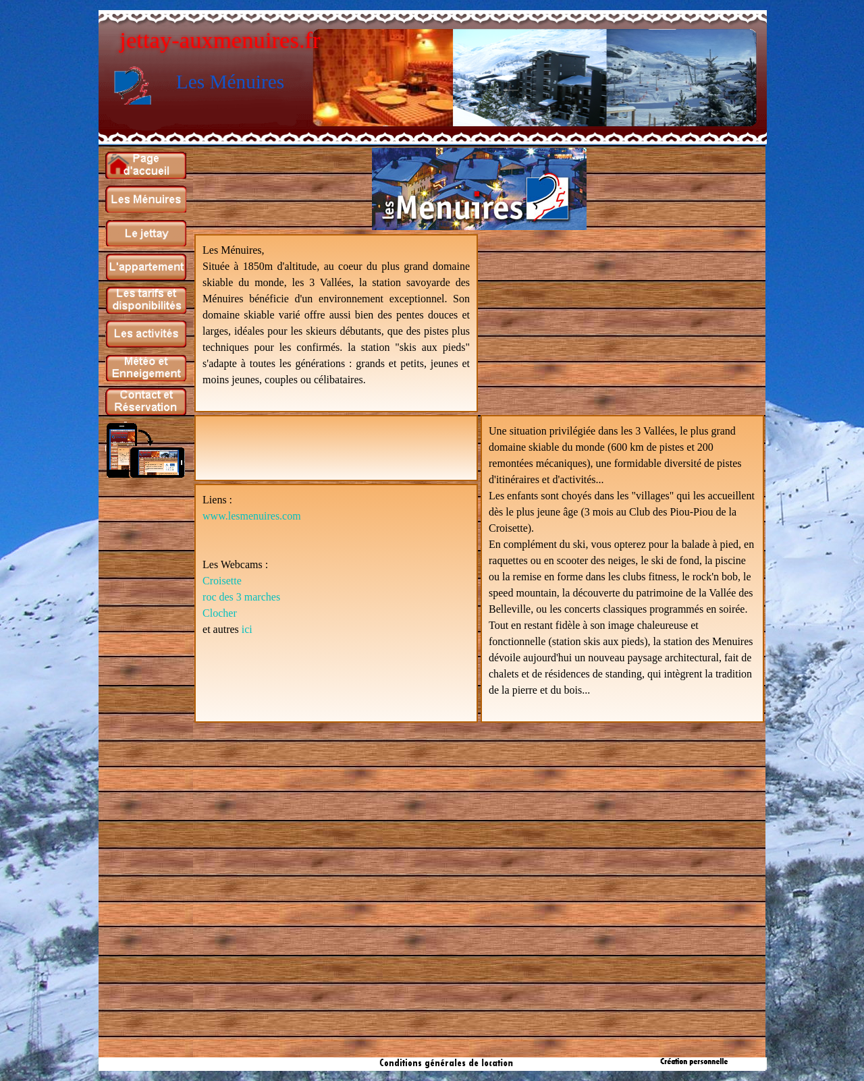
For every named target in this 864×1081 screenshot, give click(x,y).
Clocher (219, 613)
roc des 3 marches (241, 597)
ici (247, 629)
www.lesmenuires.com (251, 516)
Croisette (222, 580)
